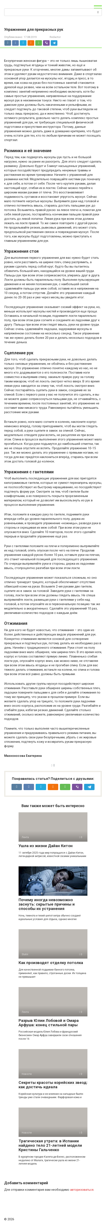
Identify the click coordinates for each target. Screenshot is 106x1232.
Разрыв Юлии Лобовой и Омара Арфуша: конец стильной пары (49, 1022)
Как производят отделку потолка (51, 962)
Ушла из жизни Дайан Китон (46, 845)
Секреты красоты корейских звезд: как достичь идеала (53, 1084)
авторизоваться (81, 1190)
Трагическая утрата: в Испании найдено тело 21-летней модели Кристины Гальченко (50, 1145)
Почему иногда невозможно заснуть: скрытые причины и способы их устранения (47, 904)
